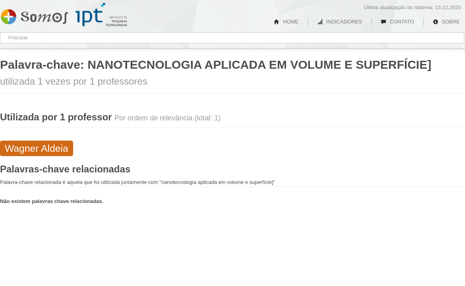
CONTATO (397, 22)
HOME (286, 22)
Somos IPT (34, 15)
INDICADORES (339, 22)
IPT (101, 15)
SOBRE (446, 22)
